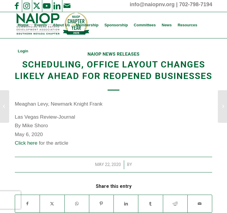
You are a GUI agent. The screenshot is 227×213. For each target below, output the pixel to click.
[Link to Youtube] (46, 6)
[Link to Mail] (66, 6)
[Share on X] (52, 203)
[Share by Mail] (200, 203)
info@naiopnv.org (152, 4)
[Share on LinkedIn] (126, 203)
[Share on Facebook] (27, 203)
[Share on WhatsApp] (77, 203)
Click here (26, 143)
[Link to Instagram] (26, 6)
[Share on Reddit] (175, 203)
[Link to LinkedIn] (56, 6)
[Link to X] (36, 6)
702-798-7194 (195, 4)
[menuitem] (23, 25)
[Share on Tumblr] (150, 203)
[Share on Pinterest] (101, 203)
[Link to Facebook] (16, 6)
